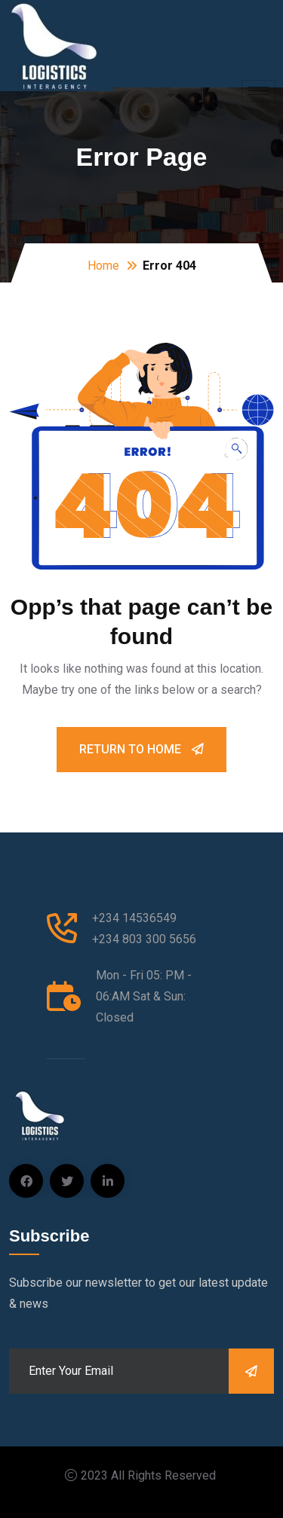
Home (103, 265)
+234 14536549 (134, 918)
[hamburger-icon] (258, 91)
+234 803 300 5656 (144, 939)
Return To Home (141, 749)
